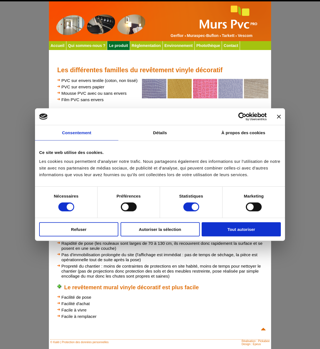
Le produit (118, 45)
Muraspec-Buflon (202, 35)
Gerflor (177, 35)
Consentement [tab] (76, 132)
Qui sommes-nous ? (87, 45)
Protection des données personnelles (85, 342)
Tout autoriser (241, 229)
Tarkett (228, 35)
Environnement (178, 45)
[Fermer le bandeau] (279, 117)
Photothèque (208, 45)
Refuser (79, 229)
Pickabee (264, 341)
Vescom (245, 35)
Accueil (57, 45)
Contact (231, 45)
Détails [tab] (160, 132)
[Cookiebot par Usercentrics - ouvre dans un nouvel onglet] (242, 117)
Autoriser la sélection (160, 229)
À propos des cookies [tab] (243, 132)
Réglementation (146, 45)
